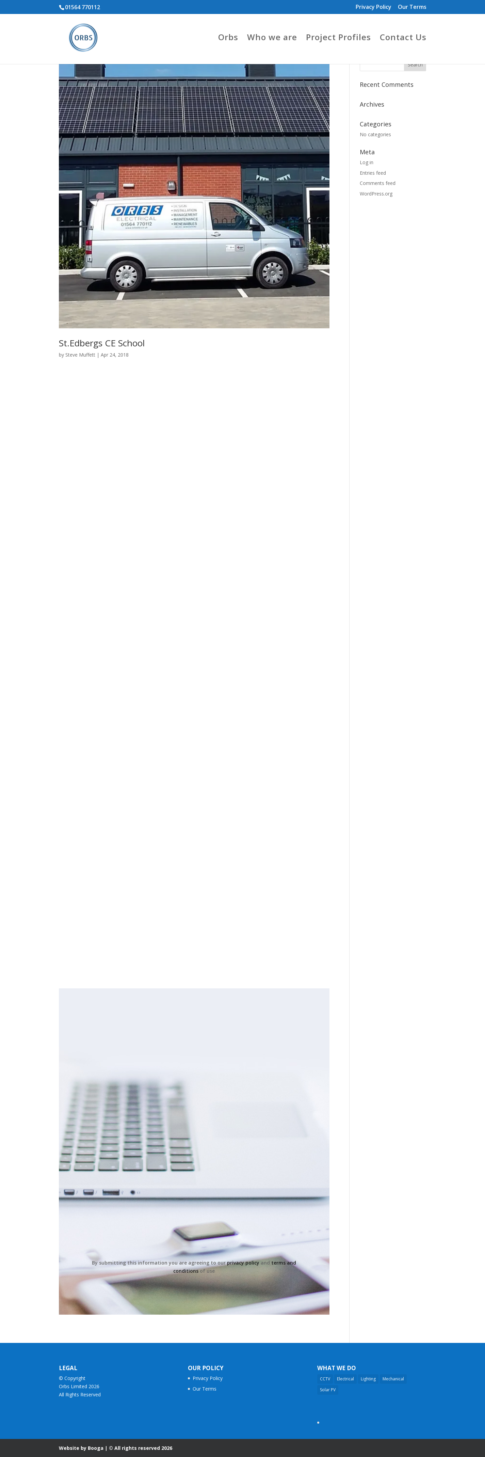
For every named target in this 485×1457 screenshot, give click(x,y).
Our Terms (412, 7)
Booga (95, 1448)
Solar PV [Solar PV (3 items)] (328, 1390)
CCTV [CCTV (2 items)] (325, 1379)
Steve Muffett (80, 354)
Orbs (228, 39)
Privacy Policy (373, 7)
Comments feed (377, 183)
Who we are (272, 39)
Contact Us (403, 39)
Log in (366, 162)
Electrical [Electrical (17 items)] (345, 1379)
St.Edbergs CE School (102, 343)
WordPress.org (376, 193)
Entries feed (373, 173)
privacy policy (243, 1262)
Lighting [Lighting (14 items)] (368, 1379)
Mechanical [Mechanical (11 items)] (393, 1379)
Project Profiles (338, 39)
